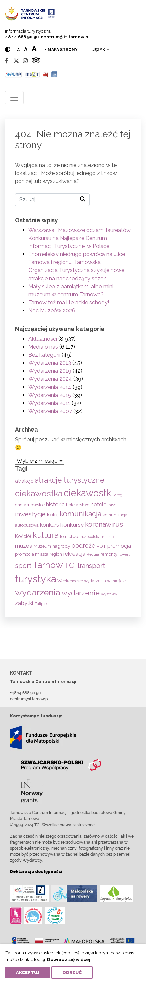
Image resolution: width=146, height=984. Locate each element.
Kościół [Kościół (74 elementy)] (23, 536)
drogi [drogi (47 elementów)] (118, 495)
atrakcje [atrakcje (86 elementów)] (24, 481)
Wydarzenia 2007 (50, 411)
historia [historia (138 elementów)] (55, 504)
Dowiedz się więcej (68, 959)
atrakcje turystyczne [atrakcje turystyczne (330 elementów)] (69, 480)
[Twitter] (16, 61)
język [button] (99, 49)
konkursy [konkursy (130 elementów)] (72, 524)
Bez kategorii (44, 355)
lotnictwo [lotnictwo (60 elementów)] (69, 536)
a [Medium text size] (26, 49)
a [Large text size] (34, 48)
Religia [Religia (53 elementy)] (93, 554)
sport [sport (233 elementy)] (23, 566)
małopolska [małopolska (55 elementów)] (90, 536)
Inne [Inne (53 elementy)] (112, 505)
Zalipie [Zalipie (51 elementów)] (40, 603)
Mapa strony (63, 49)
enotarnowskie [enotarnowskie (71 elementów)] (30, 504)
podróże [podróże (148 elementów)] (83, 545)
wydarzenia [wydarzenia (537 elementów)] (37, 592)
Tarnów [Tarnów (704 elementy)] (48, 565)
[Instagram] (25, 61)
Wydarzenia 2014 (49, 387)
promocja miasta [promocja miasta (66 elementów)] (31, 554)
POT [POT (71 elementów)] (101, 546)
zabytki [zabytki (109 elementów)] (24, 603)
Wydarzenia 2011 (49, 403)
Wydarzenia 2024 (50, 379)
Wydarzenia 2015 (49, 395)
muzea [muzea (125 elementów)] (23, 545)
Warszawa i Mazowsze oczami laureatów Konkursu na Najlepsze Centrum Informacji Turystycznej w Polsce (79, 238)
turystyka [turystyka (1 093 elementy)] (35, 579)
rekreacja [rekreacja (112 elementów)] (74, 554)
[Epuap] (13, 74)
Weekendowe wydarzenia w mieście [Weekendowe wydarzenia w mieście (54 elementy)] (91, 581)
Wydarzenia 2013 (49, 363)
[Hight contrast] (7, 49)
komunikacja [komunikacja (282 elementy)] (80, 514)
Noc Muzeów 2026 (51, 310)
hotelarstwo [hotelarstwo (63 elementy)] (77, 504)
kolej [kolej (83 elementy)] (52, 514)
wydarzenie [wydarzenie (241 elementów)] (81, 593)
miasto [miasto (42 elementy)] (108, 537)
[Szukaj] (52, 199)
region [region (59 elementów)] (56, 554)
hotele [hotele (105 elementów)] (98, 504)
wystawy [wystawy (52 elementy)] (109, 594)
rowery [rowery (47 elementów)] (124, 554)
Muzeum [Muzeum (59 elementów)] (42, 546)
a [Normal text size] (18, 49)
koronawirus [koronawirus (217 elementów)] (104, 524)
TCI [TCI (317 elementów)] (70, 565)
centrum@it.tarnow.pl (65, 36)
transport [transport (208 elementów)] (91, 566)
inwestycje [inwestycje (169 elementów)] (30, 514)
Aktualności (42, 339)
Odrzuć (72, 972)
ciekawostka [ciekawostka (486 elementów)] (38, 493)
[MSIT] (32, 74)
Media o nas (43, 347)
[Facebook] (6, 61)
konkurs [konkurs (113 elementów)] (49, 525)
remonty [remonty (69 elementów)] (108, 554)
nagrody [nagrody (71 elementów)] (61, 546)
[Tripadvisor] (36, 61)
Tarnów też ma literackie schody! (68, 302)
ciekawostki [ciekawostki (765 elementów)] (88, 492)
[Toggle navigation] (14, 97)
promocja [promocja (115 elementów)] (119, 546)
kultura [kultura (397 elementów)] (46, 535)
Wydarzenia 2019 (49, 371)
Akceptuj (27, 972)
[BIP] (46, 74)
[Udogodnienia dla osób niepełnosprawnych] (54, 74)
